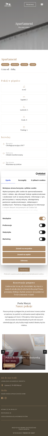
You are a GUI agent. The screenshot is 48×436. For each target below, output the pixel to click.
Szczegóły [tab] (22, 180)
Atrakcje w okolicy (9, 409)
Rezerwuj (24, 269)
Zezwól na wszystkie (24, 248)
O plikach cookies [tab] (38, 180)
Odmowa (23, 261)
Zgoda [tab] (8, 180)
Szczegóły (9, 365)
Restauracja (6, 413)
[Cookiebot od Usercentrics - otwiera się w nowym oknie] (35, 174)
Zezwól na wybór (24, 255)
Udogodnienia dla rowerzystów (14, 416)
